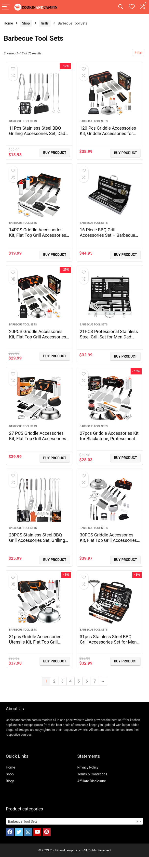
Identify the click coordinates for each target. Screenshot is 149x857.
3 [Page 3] (62, 681)
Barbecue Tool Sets (23, 121)
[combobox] (74, 821)
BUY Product (54, 153)
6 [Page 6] (87, 681)
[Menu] (6, 6)
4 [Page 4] (70, 681)
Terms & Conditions (92, 774)
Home (8, 23)
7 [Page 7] (95, 681)
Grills (45, 23)
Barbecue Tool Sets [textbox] (73, 821)
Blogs (10, 781)
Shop (26, 23)
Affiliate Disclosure (91, 781)
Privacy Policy (87, 767)
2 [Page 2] (54, 681)
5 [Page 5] (79, 681)
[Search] (121, 6)
